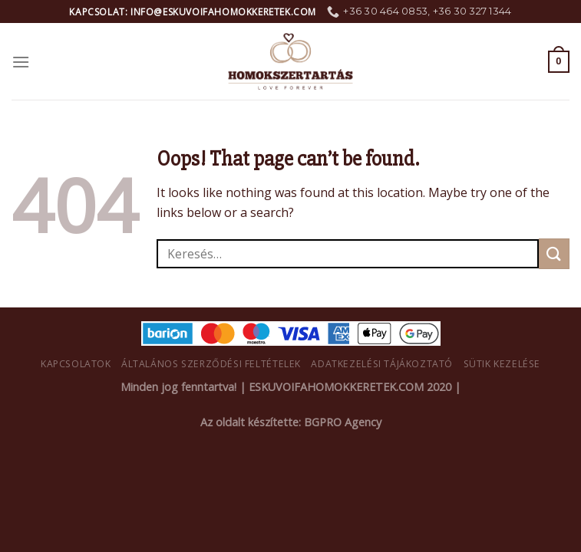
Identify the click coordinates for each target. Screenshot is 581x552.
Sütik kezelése (502, 363)
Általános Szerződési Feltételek (211, 363)
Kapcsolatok (76, 363)
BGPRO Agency (342, 422)
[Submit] (554, 253)
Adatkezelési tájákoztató (382, 363)
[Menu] (21, 61)
